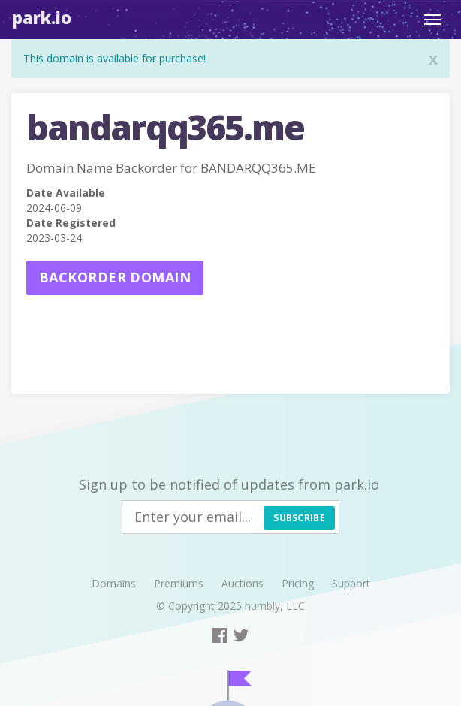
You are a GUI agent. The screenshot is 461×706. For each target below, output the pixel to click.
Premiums (178, 583)
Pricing (298, 583)
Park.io (41, 17)
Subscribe (299, 517)
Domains (114, 583)
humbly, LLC (275, 606)
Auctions (242, 583)
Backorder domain (115, 277)
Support (351, 583)
